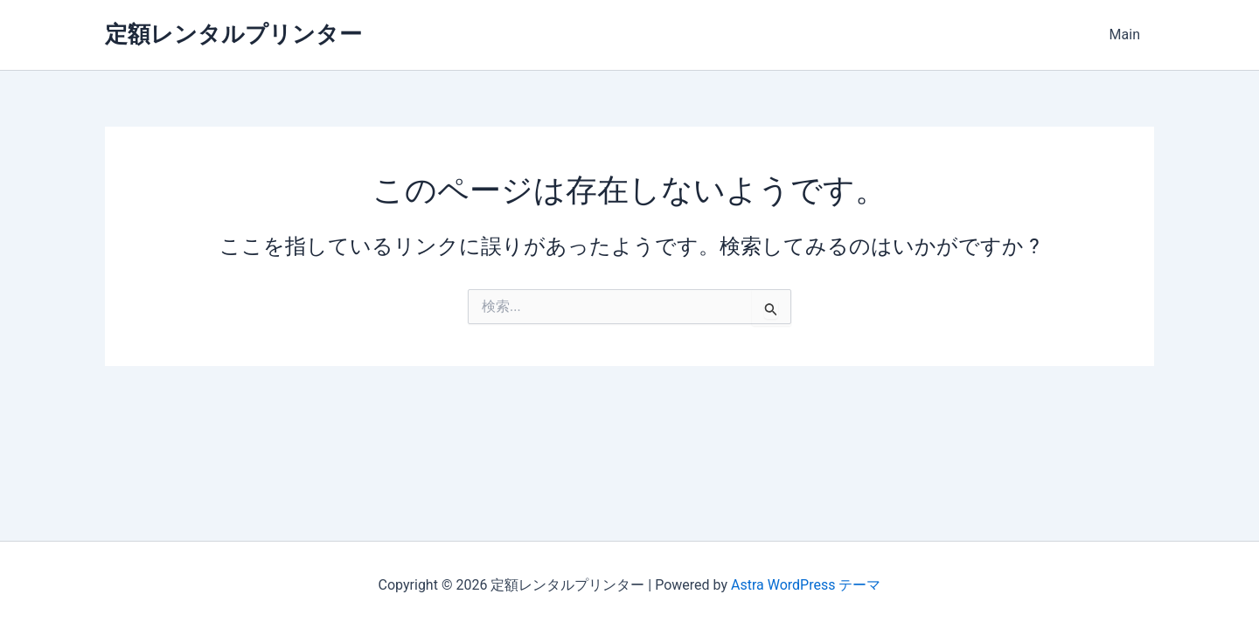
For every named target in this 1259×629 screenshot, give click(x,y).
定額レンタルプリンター (233, 34)
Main (1124, 34)
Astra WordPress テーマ (805, 585)
